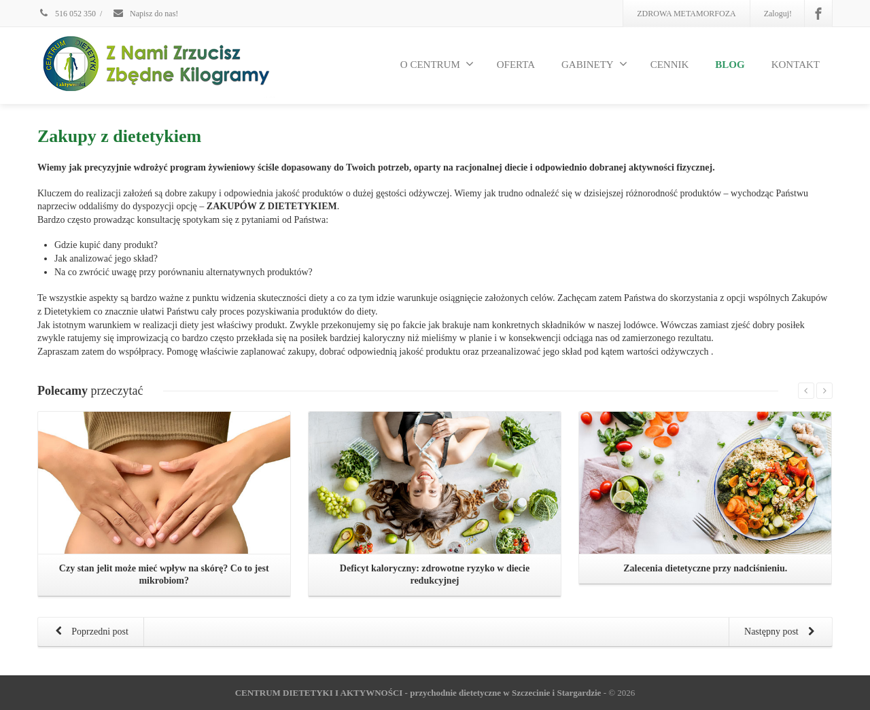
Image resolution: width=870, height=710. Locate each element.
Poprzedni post (89, 632)
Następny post (782, 632)
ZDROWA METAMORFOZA (686, 13)
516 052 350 (66, 13)
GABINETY (594, 64)
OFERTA (516, 64)
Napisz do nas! (145, 13)
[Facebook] (818, 13)
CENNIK (669, 64)
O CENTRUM (437, 64)
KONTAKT (795, 64)
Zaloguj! (778, 13)
